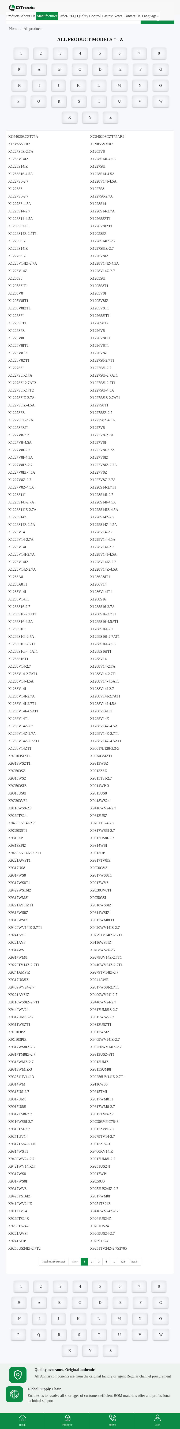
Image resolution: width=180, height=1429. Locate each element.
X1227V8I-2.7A (102, 450)
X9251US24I (100, 1166)
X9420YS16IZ (19, 1196)
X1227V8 (97, 428)
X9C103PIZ (17, 1039)
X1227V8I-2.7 (19, 450)
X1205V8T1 (99, 308)
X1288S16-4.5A (20, 174)
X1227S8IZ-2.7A (21, 398)
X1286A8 (15, 577)
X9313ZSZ (98, 771)
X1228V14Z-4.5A (104, 569)
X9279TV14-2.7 (102, 1136)
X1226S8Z (16, 331)
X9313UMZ (99, 1062)
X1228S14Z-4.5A (103, 525)
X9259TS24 (99, 1241)
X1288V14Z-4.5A (104, 726)
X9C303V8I (17, 801)
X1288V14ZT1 (19, 748)
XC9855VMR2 (101, 144)
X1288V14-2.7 (19, 666)
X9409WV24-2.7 (21, 987)
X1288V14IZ (18, 159)
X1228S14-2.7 (19, 211)
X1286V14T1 (18, 599)
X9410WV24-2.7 (103, 808)
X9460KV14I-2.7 (21, 823)
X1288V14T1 (18, 719)
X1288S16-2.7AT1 (22, 614)
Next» (134, 1261)
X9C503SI (98, 898)
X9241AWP (99, 980)
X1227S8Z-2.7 (101, 413)
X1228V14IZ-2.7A (22, 263)
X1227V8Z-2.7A (103, 480)
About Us (28, 16)
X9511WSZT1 (19, 1025)
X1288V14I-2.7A (21, 696)
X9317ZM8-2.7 (20, 1114)
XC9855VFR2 (19, 144)
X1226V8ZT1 (19, 360)
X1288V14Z (99, 719)
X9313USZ (98, 816)
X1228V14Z (17, 271)
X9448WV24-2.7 (103, 1002)
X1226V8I (16, 338)
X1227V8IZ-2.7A (103, 465)
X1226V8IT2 (18, 345)
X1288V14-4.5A (21, 681)
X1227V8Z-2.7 (19, 480)
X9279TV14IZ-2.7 (104, 972)
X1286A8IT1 (100, 577)
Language (150, 16)
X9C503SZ (16, 771)
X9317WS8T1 (101, 875)
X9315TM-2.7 (19, 1129)
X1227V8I (98, 442)
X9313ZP (15, 838)
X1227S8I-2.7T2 (21, 390)
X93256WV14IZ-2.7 (106, 1047)
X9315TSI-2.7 (101, 778)
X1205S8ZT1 (18, 226)
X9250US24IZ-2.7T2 (24, 1248)
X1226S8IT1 (100, 316)
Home (13, 29)
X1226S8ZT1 (100, 219)
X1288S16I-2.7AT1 (105, 636)
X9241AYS (17, 935)
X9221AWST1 (19, 860)
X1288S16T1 (18, 659)
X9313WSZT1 (19, 763)
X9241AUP (17, 1241)
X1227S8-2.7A (101, 196)
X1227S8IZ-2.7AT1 (105, 398)
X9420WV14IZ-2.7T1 (25, 928)
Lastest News (112, 16)
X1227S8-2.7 (18, 181)
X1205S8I (97, 278)
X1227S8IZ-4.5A (21, 405)
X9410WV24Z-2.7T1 (106, 965)
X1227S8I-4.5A (102, 390)
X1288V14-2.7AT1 (22, 674)
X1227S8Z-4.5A (102, 420)
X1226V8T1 (99, 345)
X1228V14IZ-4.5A (104, 263)
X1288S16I (17, 629)
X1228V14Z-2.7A (22, 569)
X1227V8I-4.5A (20, 457)
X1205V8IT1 (18, 301)
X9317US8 (16, 868)
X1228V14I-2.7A (21, 554)
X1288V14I (17, 689)
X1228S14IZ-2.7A (22, 510)
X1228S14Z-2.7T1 (22, 234)
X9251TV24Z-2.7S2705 (108, 1248)
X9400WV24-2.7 (21, 1159)
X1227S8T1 (99, 405)
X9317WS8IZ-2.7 (21, 1047)
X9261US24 (99, 1226)
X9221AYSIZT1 (20, 905)
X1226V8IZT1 (101, 226)
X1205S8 (15, 278)
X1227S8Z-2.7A (20, 151)
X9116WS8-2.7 (20, 808)
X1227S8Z (16, 413)
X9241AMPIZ (19, 972)
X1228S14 (98, 204)
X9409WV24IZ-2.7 (105, 1039)
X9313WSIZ (99, 1032)
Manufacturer (47, 16)
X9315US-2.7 (18, 1092)
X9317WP (98, 1174)
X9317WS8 (17, 875)
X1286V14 (98, 584)
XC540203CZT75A (23, 137)
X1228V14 (16, 532)
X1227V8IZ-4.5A (21, 472)
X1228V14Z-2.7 (102, 271)
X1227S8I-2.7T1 (103, 383)
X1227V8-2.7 (18, 435)
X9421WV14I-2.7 (22, 1166)
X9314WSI (98, 845)
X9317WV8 (99, 883)
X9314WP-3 (99, 786)
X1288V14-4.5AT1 (104, 681)
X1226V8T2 (17, 353)
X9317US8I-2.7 (102, 838)
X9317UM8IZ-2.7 (104, 1010)
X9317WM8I (18, 898)
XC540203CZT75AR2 (107, 137)
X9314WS (16, 950)
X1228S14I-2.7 (101, 495)
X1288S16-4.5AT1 (104, 622)
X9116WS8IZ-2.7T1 (23, 1002)
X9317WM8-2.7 (102, 1107)
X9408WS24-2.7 (103, 950)
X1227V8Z (98, 472)
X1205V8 (97, 151)
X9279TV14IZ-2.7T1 (106, 935)
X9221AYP (17, 942)
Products (12, 16)
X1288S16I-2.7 (101, 629)
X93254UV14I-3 (21, 1077)
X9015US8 (98, 793)
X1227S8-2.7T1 (102, 360)
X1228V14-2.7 (101, 532)
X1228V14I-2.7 (102, 547)
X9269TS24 (17, 816)
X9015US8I (17, 793)
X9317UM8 (17, 1099)
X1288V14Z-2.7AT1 (24, 741)
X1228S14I (17, 495)
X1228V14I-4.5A (103, 181)
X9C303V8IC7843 (104, 1122)
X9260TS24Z (18, 1226)
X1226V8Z (98, 353)
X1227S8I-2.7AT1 (104, 375)
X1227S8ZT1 (18, 428)
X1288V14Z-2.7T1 (104, 733)
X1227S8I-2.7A (20, 375)
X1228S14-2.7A (102, 211)
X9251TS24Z (100, 1204)
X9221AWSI (18, 1233)
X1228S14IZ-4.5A (104, 510)
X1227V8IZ (99, 457)
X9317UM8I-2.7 (21, 1017)
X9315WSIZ (18, 920)
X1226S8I (16, 316)
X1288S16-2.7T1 (103, 614)
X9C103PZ (16, 1032)
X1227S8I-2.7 (100, 368)
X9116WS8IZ (100, 942)
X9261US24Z (100, 1219)
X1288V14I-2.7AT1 (105, 696)
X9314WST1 (18, 1151)
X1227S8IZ (17, 256)
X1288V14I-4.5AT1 (23, 711)
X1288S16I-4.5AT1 (23, 651)
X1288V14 (98, 659)
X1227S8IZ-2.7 (102, 248)
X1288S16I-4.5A (103, 644)
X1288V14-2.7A (102, 666)
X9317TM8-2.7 (102, 1114)
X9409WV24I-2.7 (103, 995)
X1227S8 (97, 189)
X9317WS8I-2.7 (102, 830)
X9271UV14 (18, 1136)
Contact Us (132, 16)
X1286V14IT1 (101, 592)
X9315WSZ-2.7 (102, 1017)
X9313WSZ (99, 763)
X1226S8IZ (17, 241)
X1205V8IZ (99, 301)
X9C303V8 (98, 868)
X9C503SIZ (17, 786)
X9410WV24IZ (20, 1204)
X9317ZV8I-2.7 (102, 1129)
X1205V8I (98, 293)
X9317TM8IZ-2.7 (21, 1054)
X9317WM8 (17, 957)
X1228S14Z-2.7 (102, 517)
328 (123, 1261)
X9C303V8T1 (101, 890)
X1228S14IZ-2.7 (103, 241)
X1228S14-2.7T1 (103, 487)
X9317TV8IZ (100, 860)
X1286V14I (17, 592)
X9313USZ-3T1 (102, 1054)
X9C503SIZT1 (101, 756)
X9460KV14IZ (101, 1151)
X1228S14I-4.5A (103, 159)
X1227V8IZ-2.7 (20, 465)
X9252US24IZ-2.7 (104, 1189)
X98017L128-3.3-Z (105, 748)
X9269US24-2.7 (102, 1233)
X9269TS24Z (18, 1219)
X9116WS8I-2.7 (20, 1122)
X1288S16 (98, 599)
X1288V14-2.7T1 (103, 674)
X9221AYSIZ (18, 995)
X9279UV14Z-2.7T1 (106, 957)
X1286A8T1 (17, 584)
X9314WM (16, 1084)
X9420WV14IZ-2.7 (105, 928)
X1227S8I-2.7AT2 (22, 383)
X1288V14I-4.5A (103, 704)
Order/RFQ (67, 16)
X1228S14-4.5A (102, 174)
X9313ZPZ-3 (100, 1144)
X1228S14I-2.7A (21, 502)
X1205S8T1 (99, 286)
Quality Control (89, 16)
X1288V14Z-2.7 (20, 726)
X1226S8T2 (99, 323)
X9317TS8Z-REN (22, 1144)
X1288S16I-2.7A (21, 636)
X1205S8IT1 (18, 286)
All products (33, 29)
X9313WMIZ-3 (20, 1069)
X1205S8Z (98, 234)
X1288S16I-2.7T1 (22, 644)
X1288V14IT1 (101, 711)
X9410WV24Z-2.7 (104, 1211)
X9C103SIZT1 (19, 756)
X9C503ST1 (17, 830)
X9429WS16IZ (19, 890)
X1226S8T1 (17, 323)
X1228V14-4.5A (102, 539)
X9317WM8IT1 (102, 920)
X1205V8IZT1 (19, 308)
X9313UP (97, 853)
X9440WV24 (18, 1010)
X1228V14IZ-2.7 (103, 562)
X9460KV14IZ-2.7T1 (24, 853)
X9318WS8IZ (100, 905)
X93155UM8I (100, 1069)
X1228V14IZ (18, 562)
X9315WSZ (17, 778)
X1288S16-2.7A (102, 607)
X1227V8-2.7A (101, 435)
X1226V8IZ (99, 256)
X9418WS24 (100, 801)
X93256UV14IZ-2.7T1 (107, 1077)
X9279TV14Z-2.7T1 (24, 965)
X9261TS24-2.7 (102, 823)
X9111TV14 (17, 1211)
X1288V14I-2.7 (102, 689)
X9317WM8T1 (101, 1099)
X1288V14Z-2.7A (22, 733)
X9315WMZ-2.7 (21, 1062)
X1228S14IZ (18, 166)
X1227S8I (97, 166)
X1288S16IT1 (101, 651)
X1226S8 (15, 189)
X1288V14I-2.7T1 (22, 704)
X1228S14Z (17, 517)
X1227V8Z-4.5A (21, 487)
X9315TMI (98, 1092)
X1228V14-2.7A (21, 539)
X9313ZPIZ (17, 845)
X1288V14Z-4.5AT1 (105, 741)
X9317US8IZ (18, 980)
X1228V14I (17, 547)
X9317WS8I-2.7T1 (104, 987)
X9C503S (97, 1181)
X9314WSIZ (99, 913)
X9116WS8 (99, 1084)
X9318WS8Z (18, 913)
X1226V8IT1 (100, 338)
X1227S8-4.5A (19, 204)
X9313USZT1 (101, 1025)
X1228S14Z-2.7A (21, 525)
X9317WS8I (17, 1181)
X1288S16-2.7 (19, 607)
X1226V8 (97, 331)
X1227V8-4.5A (20, 442)
